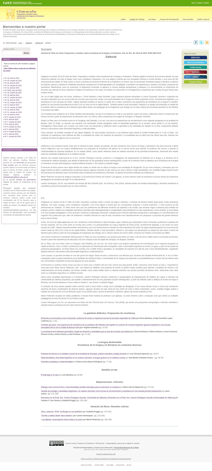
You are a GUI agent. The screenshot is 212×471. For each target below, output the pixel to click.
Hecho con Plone (86, 465)
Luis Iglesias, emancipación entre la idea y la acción (62, 420)
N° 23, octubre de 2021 (13, 85)
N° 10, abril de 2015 (12, 114)
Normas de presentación (169, 19)
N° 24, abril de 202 (12, 83)
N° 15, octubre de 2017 (13, 102)
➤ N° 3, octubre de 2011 (12, 131)
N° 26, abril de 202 (12, 78)
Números (29, 43)
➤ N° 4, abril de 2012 (11, 129)
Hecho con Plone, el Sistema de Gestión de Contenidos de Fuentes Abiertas (106, 459)
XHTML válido (99, 465)
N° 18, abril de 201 (12, 95)
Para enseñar (188, 19)
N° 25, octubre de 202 (13, 81)
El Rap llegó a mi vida (49, 375)
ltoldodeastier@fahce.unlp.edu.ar (16, 177)
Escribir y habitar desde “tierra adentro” (57, 416)
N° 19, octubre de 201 (13, 93)
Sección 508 (120, 465)
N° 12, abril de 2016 (12, 110)
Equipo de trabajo (137, 19)
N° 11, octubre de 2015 (13, 112)
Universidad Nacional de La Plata (126, 447)
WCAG (129, 465)
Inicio (193, 3)
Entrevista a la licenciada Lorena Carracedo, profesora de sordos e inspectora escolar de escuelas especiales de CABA (88, 318)
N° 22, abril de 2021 (12, 88)
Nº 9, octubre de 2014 (13, 117)
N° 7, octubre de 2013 (13, 122)
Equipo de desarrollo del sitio (106, 454)
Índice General (203, 19)
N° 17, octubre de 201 (13, 97)
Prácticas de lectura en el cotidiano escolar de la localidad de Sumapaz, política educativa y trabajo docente (83, 354)
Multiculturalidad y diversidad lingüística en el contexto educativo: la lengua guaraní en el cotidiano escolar (83, 358)
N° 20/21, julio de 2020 (13, 90)
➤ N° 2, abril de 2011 (11, 134)
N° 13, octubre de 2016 (13, 107)
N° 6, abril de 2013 (12, 124)
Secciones (152, 19)
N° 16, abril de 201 (12, 100)
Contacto (199, 3)
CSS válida (109, 465)
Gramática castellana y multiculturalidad (57, 362)
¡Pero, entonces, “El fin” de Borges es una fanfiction (61, 412)
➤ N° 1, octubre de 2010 (12, 136)
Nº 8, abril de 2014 (11, 119)
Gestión (206, 3)
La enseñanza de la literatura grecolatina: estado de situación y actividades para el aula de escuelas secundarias (85, 332)
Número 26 (39, 43)
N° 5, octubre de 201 (12, 127)
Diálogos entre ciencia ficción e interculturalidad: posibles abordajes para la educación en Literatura (80, 387)
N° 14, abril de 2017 (12, 105)
